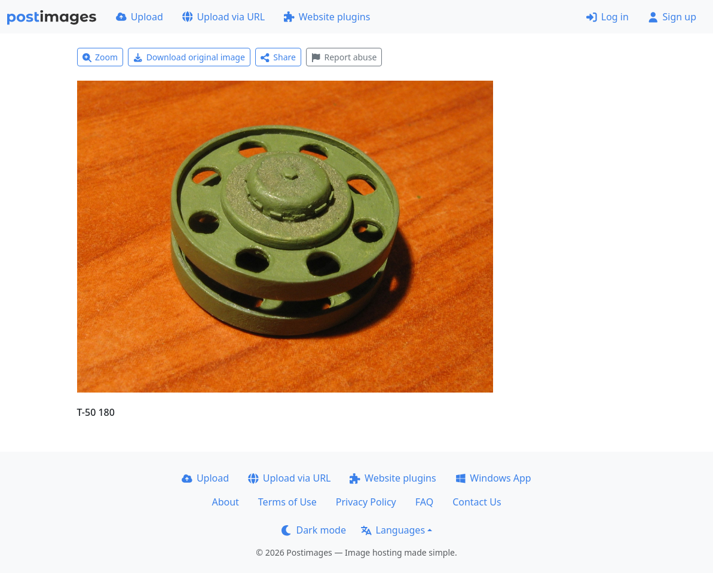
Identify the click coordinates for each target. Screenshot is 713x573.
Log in (607, 16)
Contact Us (476, 501)
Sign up (672, 16)
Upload (139, 16)
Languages (393, 530)
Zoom (100, 57)
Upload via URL (223, 16)
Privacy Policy (366, 501)
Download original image (189, 57)
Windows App (493, 478)
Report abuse (344, 57)
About (225, 501)
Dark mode (313, 530)
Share (278, 57)
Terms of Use (287, 501)
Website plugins (327, 16)
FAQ (424, 501)
